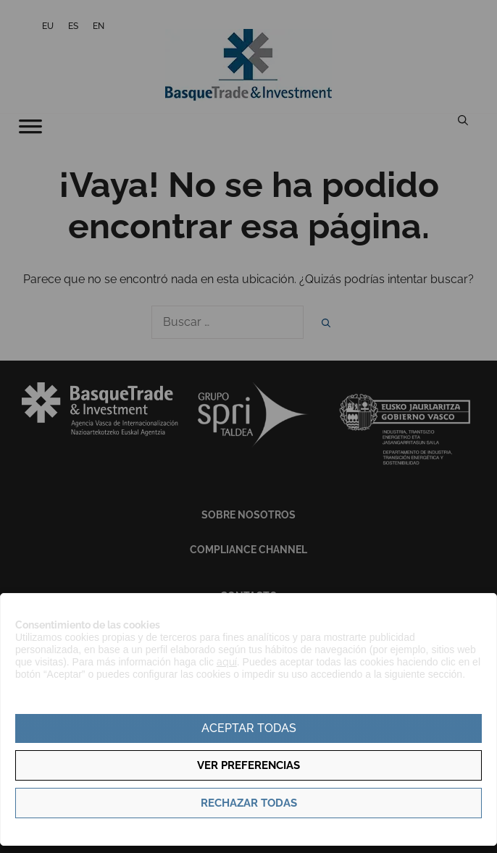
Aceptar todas (248, 728)
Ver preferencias (248, 765)
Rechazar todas (249, 803)
